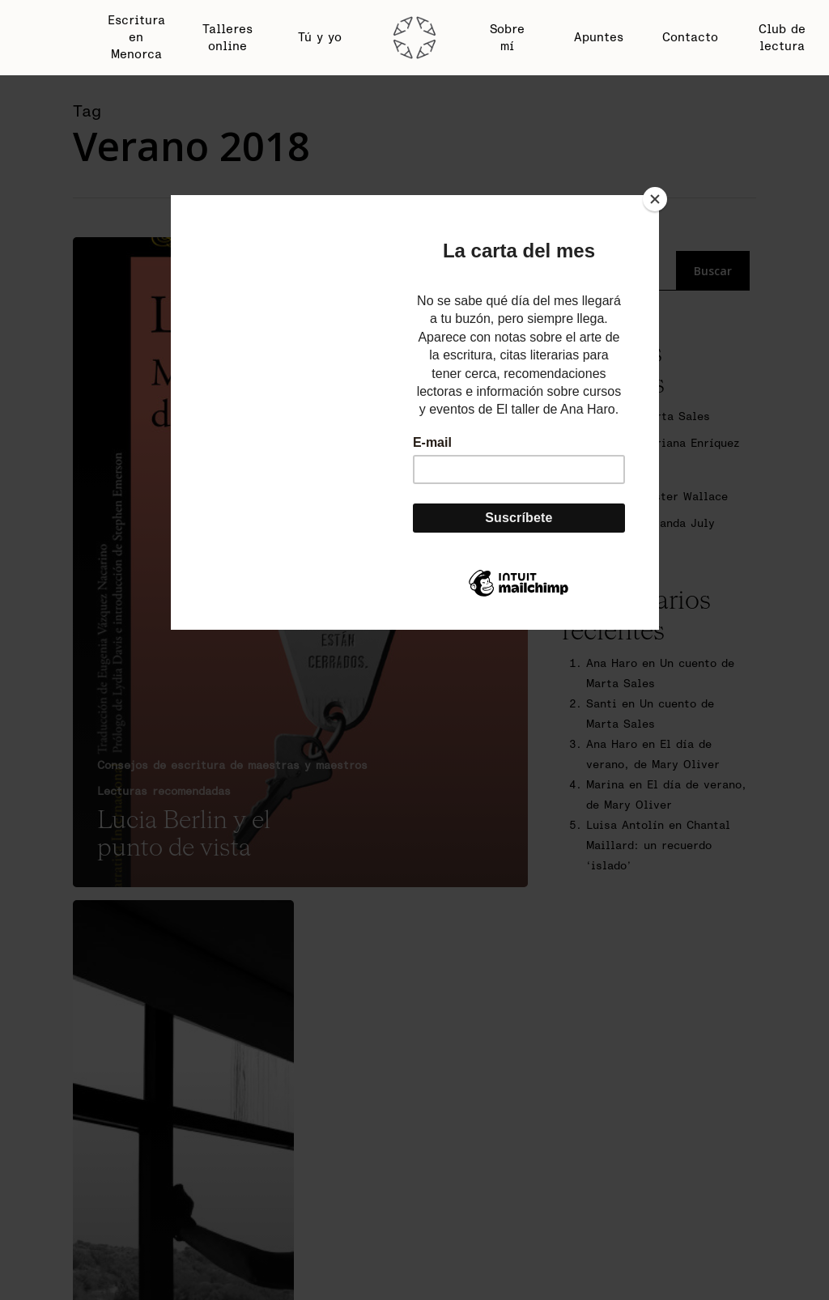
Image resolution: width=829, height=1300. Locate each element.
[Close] (655, 199)
